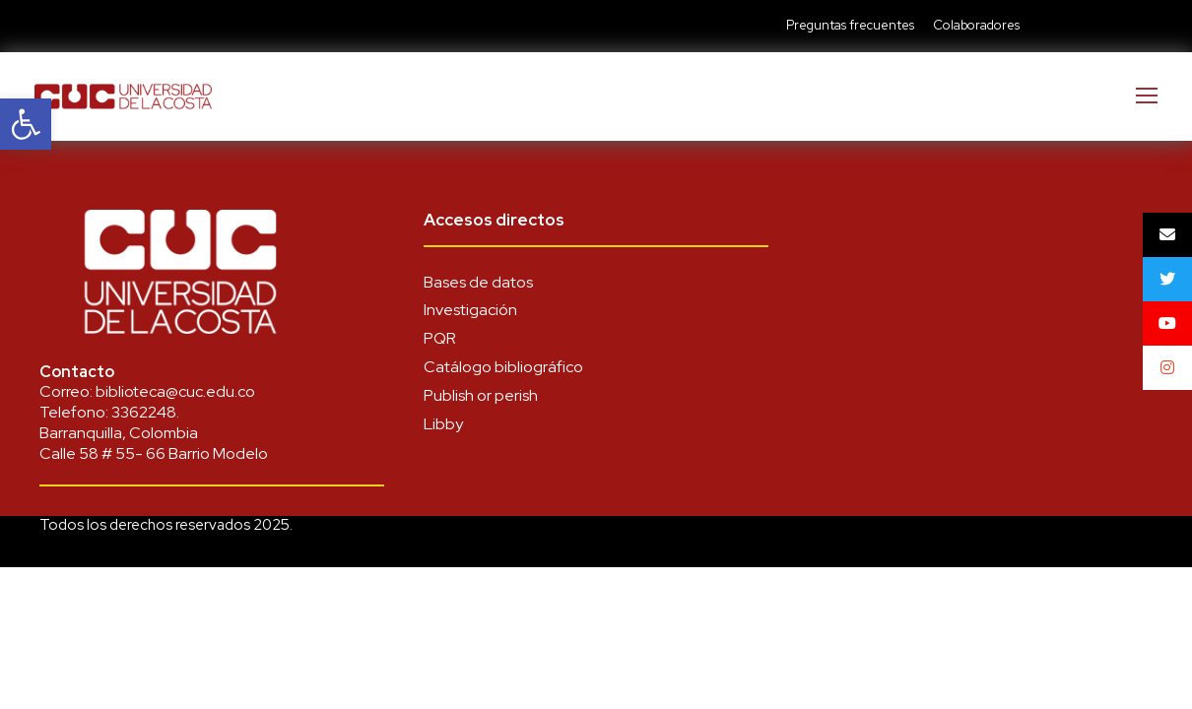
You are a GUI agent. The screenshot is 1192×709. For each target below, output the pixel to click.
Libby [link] (443, 424)
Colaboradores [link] (976, 25)
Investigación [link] (470, 309)
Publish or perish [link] (481, 395)
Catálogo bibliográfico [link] (503, 366)
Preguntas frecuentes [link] (850, 25)
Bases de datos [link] (478, 282)
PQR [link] (440, 338)
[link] (25, 124)
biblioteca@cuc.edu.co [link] (175, 391)
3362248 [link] (143, 412)
